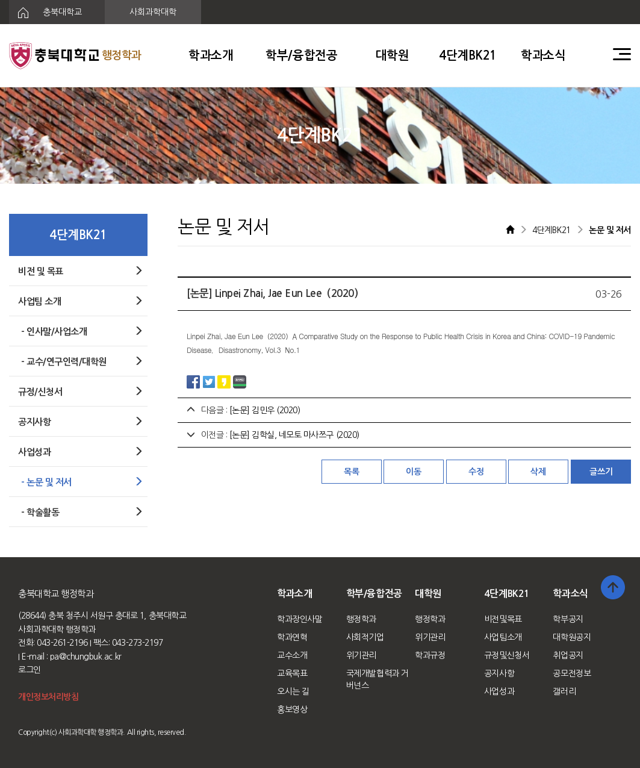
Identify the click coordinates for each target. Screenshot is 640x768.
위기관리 (361, 655)
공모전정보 (572, 673)
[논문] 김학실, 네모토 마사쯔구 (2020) (294, 435)
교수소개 (292, 655)
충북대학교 (45, 12)
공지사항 (499, 673)
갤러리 (564, 691)
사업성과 (499, 691)
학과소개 (210, 55)
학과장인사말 (299, 619)
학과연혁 (292, 637)
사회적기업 (365, 637)
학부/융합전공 (301, 55)
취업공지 (568, 655)
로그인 (29, 670)
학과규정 (430, 655)
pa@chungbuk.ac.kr (86, 656)
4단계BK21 (468, 55)
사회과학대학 (152, 12)
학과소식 (543, 55)
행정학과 (361, 619)
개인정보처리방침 (48, 697)
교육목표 (292, 673)
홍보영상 (292, 709)
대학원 (392, 55)
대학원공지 (572, 637)
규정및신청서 (506, 655)
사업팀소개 (503, 637)
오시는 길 (293, 691)
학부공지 (568, 619)
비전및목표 (503, 619)
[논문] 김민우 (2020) (264, 410)
